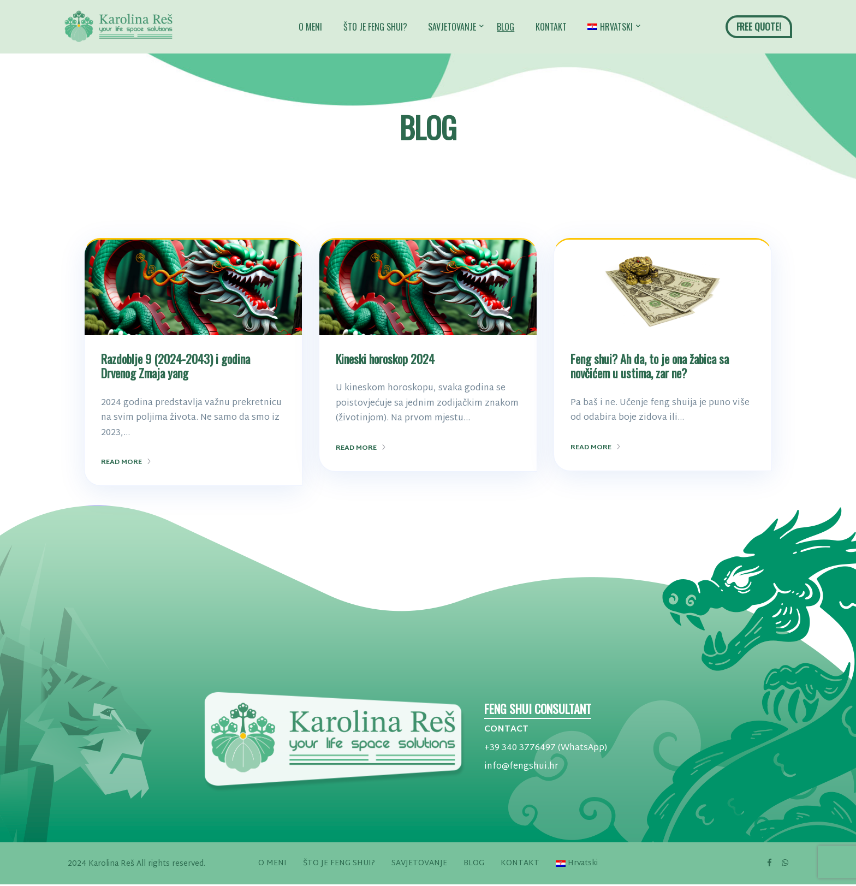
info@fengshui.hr (521, 767)
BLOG (505, 26)
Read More (126, 462)
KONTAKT (551, 26)
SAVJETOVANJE (452, 26)
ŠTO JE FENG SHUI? (375, 26)
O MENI (310, 26)
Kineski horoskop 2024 (385, 358)
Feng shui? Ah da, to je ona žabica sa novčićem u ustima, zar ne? (649, 366)
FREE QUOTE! (758, 26)
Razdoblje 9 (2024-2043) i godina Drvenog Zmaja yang (175, 366)
